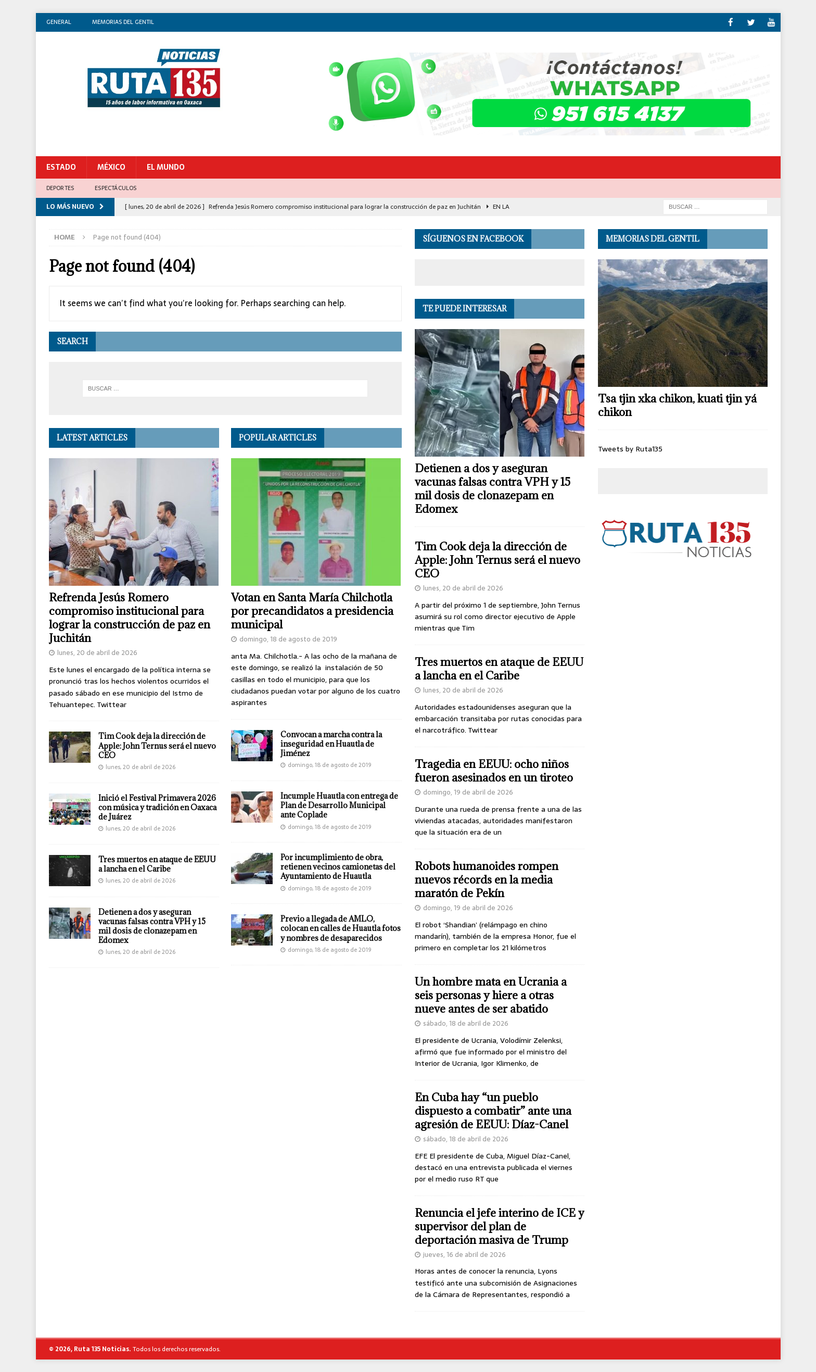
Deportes (60, 187)
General (58, 22)
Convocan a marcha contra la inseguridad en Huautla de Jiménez (331, 743)
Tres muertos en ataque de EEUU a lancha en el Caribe (157, 863)
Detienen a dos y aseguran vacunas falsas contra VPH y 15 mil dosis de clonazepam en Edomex (152, 926)
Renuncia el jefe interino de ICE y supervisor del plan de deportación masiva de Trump (499, 1226)
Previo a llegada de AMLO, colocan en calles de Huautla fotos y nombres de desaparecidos (340, 927)
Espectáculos (115, 187)
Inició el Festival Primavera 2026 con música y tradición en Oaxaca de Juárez (157, 806)
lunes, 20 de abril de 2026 (97, 652)
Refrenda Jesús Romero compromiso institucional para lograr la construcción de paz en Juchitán (129, 617)
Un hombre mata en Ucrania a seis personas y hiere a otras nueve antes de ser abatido (491, 994)
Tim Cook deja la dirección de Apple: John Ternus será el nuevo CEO (157, 745)
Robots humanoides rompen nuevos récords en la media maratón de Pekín (486, 879)
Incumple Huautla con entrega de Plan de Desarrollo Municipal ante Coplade (339, 804)
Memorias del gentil (123, 22)
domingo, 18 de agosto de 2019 (288, 638)
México (111, 166)
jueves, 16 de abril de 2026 (464, 1254)
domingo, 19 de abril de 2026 (468, 791)
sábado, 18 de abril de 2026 (465, 1022)
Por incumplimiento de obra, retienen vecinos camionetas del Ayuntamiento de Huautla (338, 866)
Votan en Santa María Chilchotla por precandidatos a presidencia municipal (312, 610)
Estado (61, 166)
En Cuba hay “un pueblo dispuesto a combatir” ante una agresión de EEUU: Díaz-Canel (493, 1110)
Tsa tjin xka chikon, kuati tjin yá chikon (677, 405)
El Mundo (166, 166)
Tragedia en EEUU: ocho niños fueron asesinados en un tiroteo (494, 770)
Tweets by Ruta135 (630, 448)
